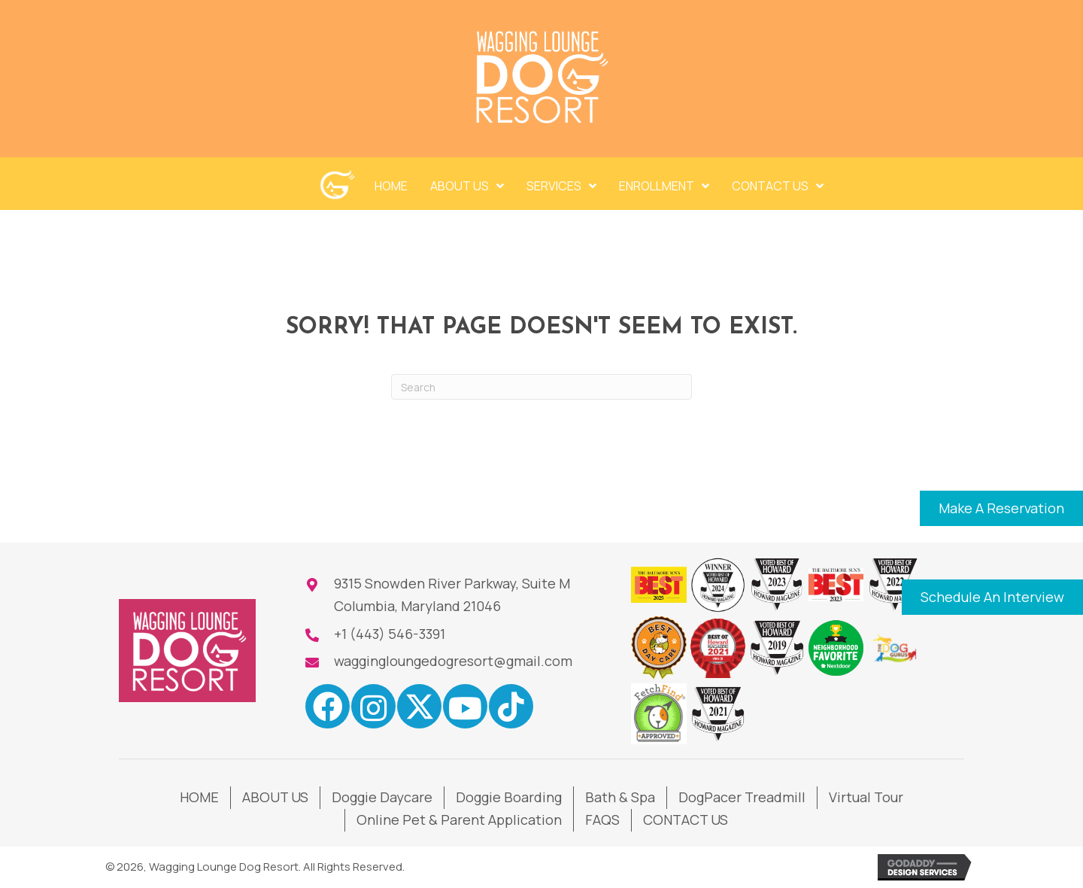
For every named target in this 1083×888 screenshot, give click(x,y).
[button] (1001, 509)
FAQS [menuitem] (602, 819)
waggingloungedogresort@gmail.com (453, 661)
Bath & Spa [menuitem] (620, 797)
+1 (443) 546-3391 (389, 634)
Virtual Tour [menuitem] (866, 797)
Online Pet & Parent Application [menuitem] (459, 819)
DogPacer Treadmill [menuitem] (741, 797)
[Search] (541, 387)
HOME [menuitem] (199, 797)
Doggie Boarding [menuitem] (509, 797)
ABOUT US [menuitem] (275, 797)
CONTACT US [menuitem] (685, 819)
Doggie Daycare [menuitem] (382, 797)
